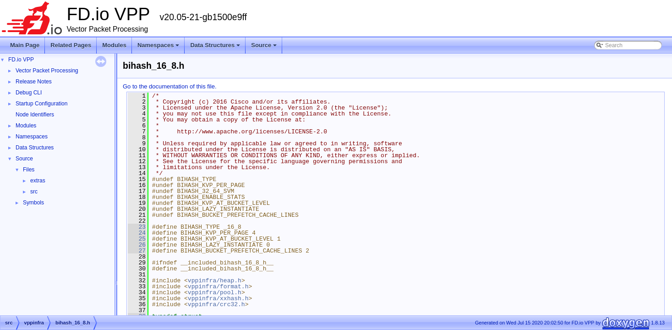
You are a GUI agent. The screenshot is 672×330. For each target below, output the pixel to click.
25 (137, 239)
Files (28, 169)
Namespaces (159, 48)
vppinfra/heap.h (214, 280)
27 (137, 251)
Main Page (24, 45)
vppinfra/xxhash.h (218, 298)
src (34, 191)
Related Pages (70, 45)
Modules (114, 45)
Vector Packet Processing (47, 70)
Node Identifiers (35, 114)
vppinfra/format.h (218, 286)
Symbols (33, 202)
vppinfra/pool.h (214, 292)
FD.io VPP (21, 59)
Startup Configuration (41, 103)
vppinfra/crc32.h (216, 304)
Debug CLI (29, 92)
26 (137, 245)
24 (137, 233)
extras (37, 180)
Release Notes (34, 81)
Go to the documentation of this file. (170, 86)
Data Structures (215, 48)
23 (137, 227)
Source (264, 48)
